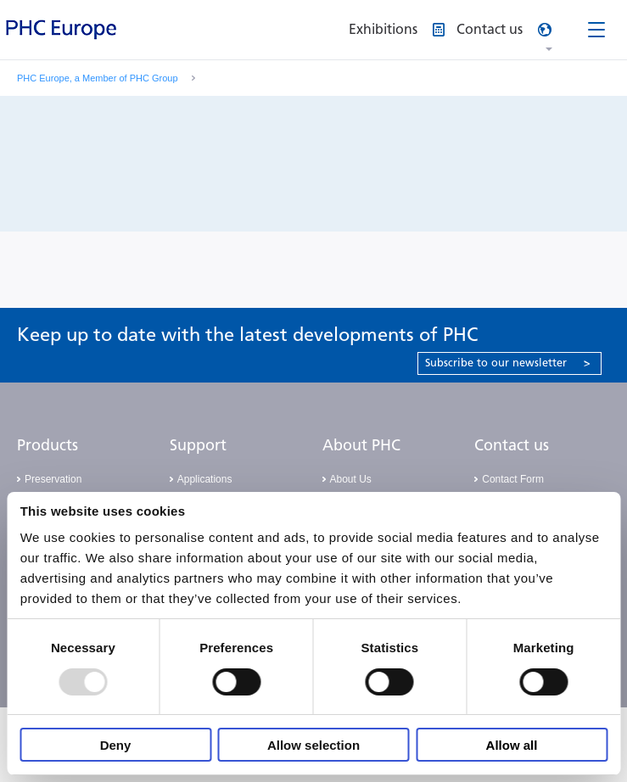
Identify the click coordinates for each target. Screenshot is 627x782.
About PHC (361, 445)
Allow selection (313, 745)
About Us (351, 479)
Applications (204, 479)
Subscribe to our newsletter (508, 362)
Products (47, 445)
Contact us (511, 445)
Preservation (53, 479)
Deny (116, 745)
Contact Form (513, 479)
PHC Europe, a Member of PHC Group (97, 78)
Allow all (512, 745)
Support (198, 445)
